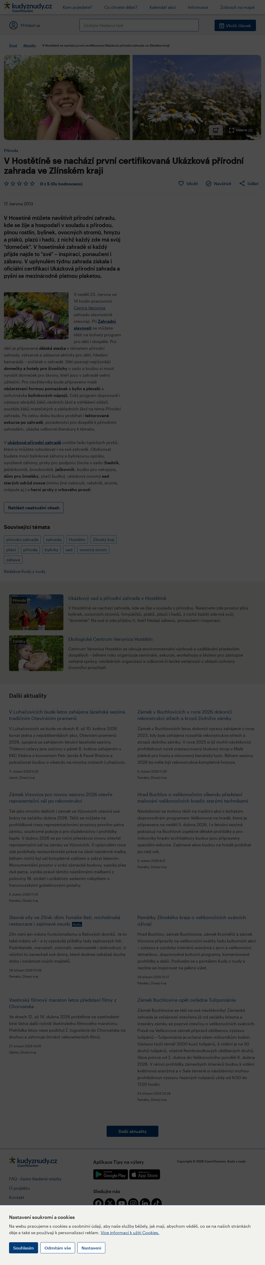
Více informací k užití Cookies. (130, 1232)
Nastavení (91, 1247)
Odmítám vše (58, 1247)
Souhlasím (23, 1247)
